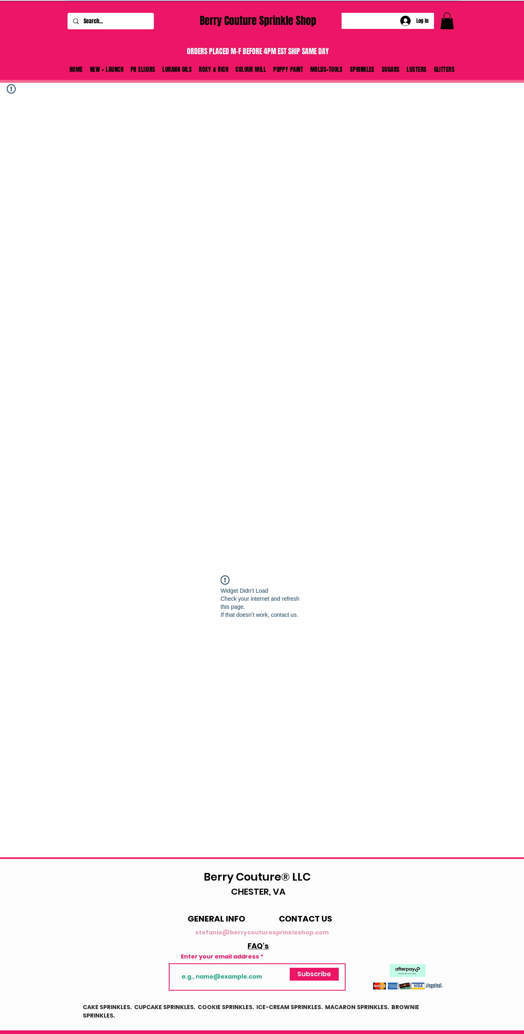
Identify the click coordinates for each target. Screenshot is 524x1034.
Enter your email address (220, 956)
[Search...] (110, 21)
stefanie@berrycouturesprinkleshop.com (262, 932)
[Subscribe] (314, 974)
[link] (447, 20)
